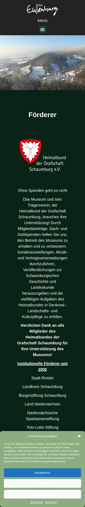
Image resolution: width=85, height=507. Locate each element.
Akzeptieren (42, 472)
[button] (79, 436)
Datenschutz (36, 502)
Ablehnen (42, 483)
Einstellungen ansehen (42, 494)
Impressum (51, 502)
